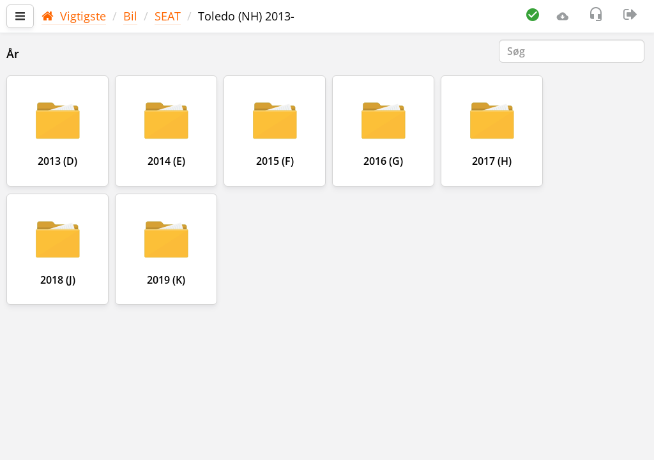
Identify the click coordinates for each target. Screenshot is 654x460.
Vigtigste (74, 16)
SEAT (168, 16)
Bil (130, 16)
